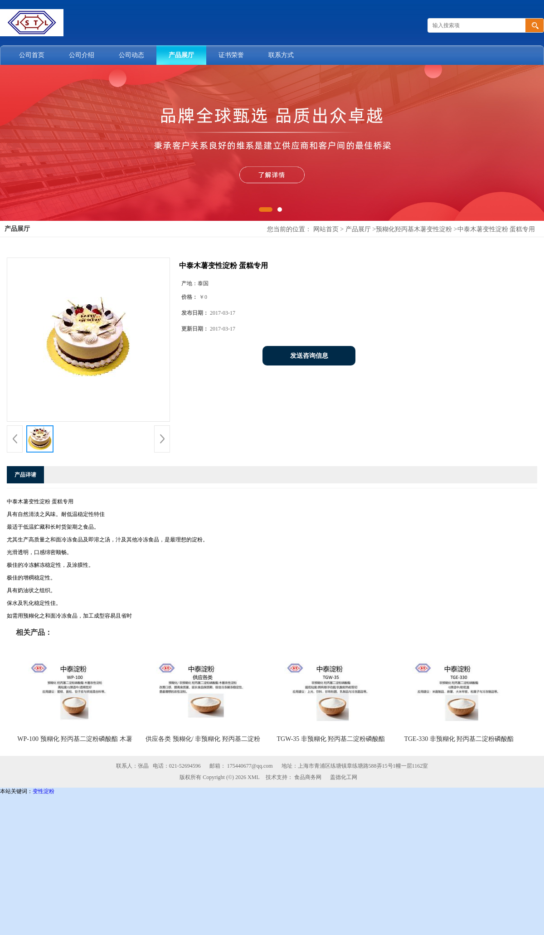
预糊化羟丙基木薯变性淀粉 (414, 229)
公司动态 (131, 55)
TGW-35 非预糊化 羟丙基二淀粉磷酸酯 (331, 738)
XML (254, 777)
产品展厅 (181, 55)
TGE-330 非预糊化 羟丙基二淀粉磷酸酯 (459, 738)
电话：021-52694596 (177, 766)
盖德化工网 (343, 777)
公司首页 (31, 55)
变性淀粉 (43, 791)
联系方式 (281, 55)
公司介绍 (81, 55)
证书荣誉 (231, 55)
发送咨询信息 (309, 355)
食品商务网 (307, 777)
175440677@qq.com (250, 766)
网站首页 (326, 229)
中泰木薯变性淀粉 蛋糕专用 (496, 229)
